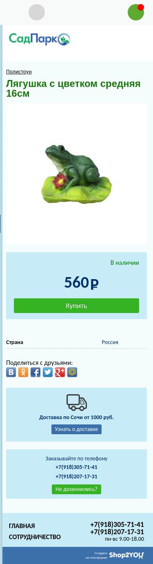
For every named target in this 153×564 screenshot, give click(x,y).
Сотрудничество (35, 537)
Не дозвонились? (76, 489)
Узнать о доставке (76, 429)
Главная (22, 526)
